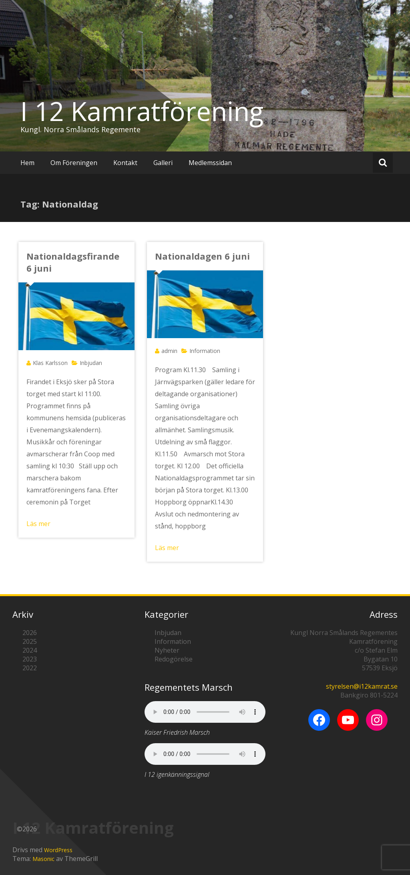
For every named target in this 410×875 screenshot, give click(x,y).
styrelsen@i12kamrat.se (362, 686)
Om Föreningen (73, 162)
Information (204, 351)
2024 (29, 650)
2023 (29, 659)
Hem (27, 162)
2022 (29, 667)
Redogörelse (174, 659)
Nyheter (167, 650)
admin (169, 351)
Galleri (163, 162)
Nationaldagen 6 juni (202, 256)
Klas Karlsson (50, 363)
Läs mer (38, 523)
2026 (29, 632)
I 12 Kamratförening (141, 111)
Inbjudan (91, 363)
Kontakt (125, 162)
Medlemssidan (210, 162)
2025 (29, 641)
